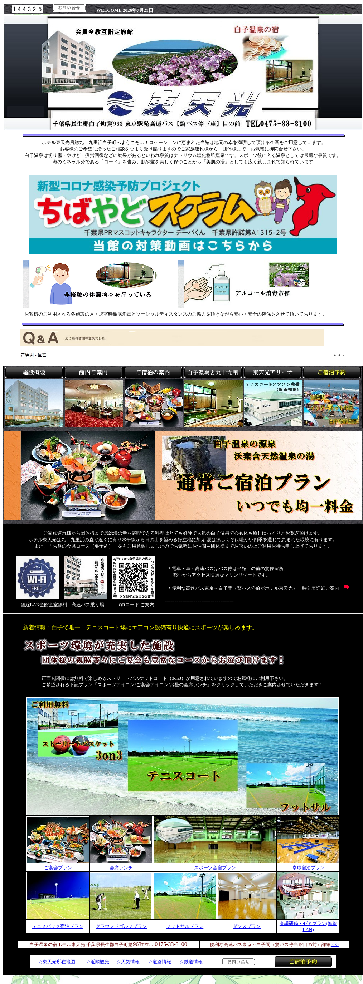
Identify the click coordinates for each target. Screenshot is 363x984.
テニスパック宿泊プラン (57, 926)
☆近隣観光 (97, 961)
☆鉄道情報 (191, 961)
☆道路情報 (159, 961)
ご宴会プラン (58, 867)
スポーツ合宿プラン (215, 867)
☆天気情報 (128, 961)
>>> (335, 944)
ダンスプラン (247, 926)
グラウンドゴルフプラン (121, 926)
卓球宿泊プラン (308, 867)
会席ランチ (121, 867)
